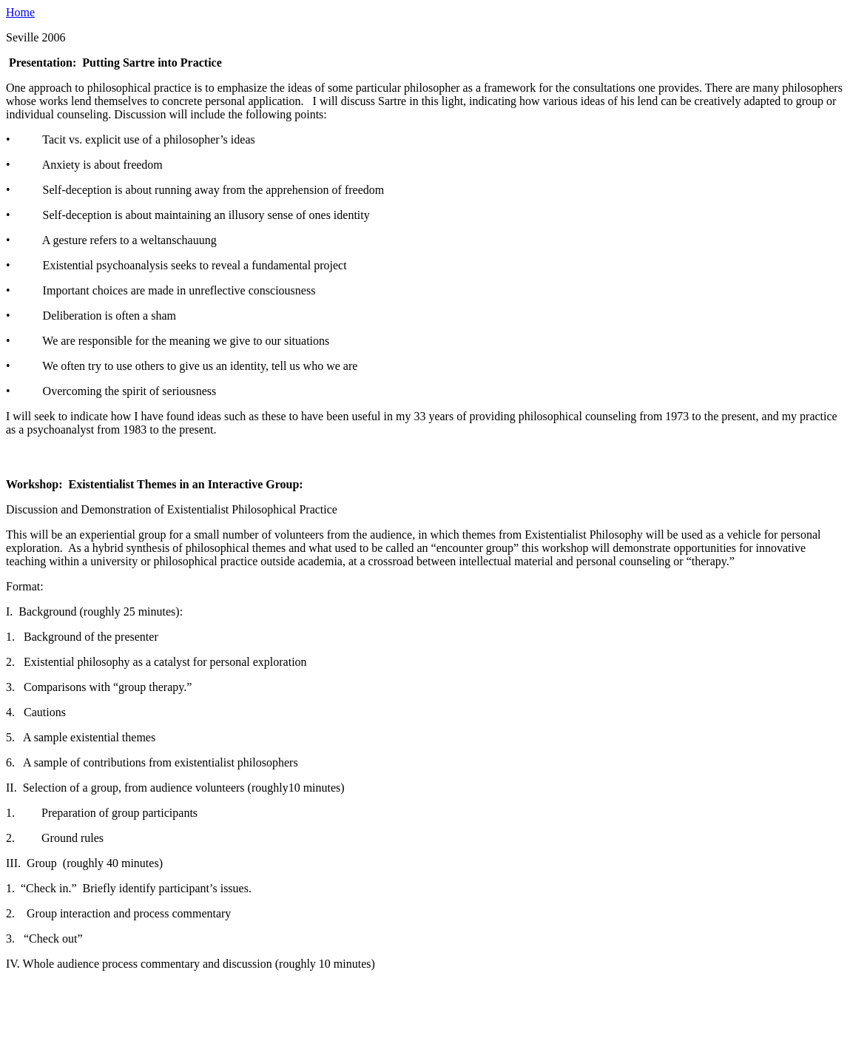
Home (20, 12)
